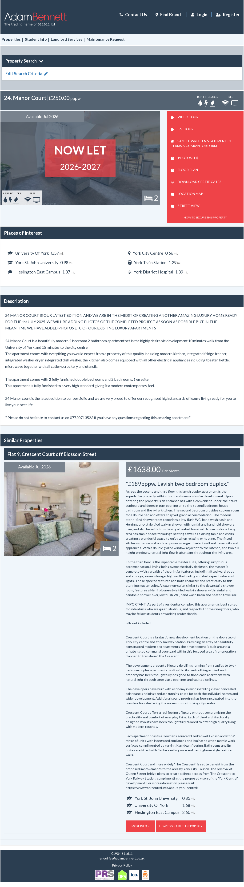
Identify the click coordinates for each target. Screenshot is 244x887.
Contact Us (132, 14)
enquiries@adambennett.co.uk (122, 858)
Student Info (36, 39)
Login (198, 14)
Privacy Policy (122, 865)
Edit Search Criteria (26, 73)
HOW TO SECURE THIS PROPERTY (205, 217)
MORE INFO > (140, 826)
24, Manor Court (25, 97)
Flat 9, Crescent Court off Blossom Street (52, 454)
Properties (11, 39)
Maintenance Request (106, 39)
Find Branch (171, 14)
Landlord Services (66, 39)
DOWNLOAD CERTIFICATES (196, 181)
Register (227, 14)
